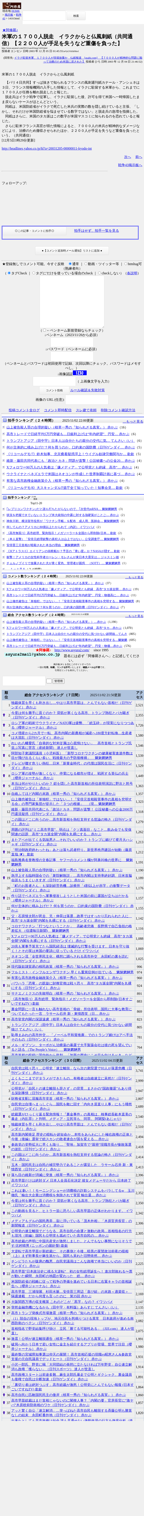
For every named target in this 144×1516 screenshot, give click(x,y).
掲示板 (9, 14)
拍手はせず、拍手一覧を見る (96, 230)
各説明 (132, 273)
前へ (138, 157)
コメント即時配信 (58, 420)
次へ (127, 157)
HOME (15, 10)
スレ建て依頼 (86, 420)
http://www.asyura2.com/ (72, 660)
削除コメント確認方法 (118, 420)
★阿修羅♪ (10, 30)
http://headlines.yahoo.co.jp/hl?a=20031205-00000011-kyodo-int (47, 148)
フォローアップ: (14, 183)
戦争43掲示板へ (130, 165)
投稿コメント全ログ (24, 420)
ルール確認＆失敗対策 (87, 400)
